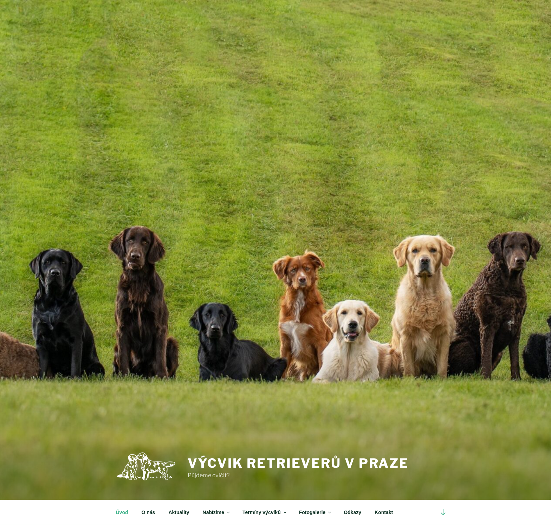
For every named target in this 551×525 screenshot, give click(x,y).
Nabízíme (217, 512)
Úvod (122, 512)
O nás (148, 512)
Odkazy (352, 512)
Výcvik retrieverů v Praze (298, 463)
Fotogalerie (315, 512)
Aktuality (178, 512)
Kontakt (384, 512)
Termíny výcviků (264, 512)
